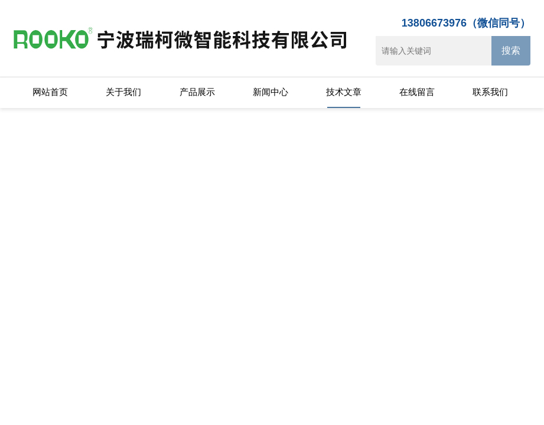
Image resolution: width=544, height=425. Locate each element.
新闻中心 (270, 92)
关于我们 (123, 92)
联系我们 (490, 92)
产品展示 (197, 92)
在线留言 (417, 92)
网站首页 (50, 92)
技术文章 (343, 92)
